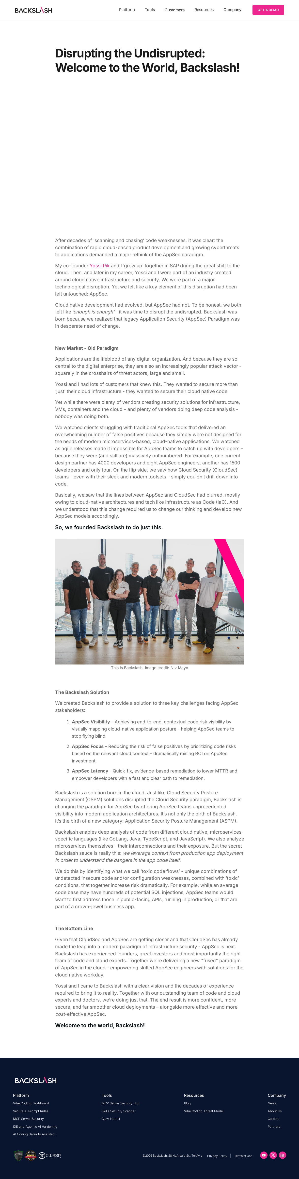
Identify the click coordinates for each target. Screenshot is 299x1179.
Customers (175, 10)
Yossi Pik (100, 266)
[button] (127, 10)
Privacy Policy (217, 1156)
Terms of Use (243, 1156)
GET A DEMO (268, 10)
